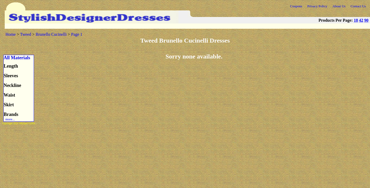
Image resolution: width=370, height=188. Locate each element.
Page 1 (76, 34)
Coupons (296, 6)
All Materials (17, 57)
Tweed (25, 34)
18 (356, 20)
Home (10, 34)
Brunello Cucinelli (51, 34)
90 (366, 20)
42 (361, 20)
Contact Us (358, 6)
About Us (338, 6)
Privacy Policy (317, 6)
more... (9, 119)
